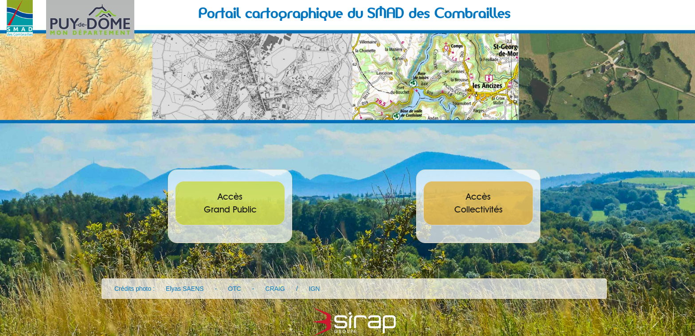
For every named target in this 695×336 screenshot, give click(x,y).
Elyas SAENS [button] (185, 288)
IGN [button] (314, 288)
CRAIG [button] (275, 288)
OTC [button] (234, 288)
